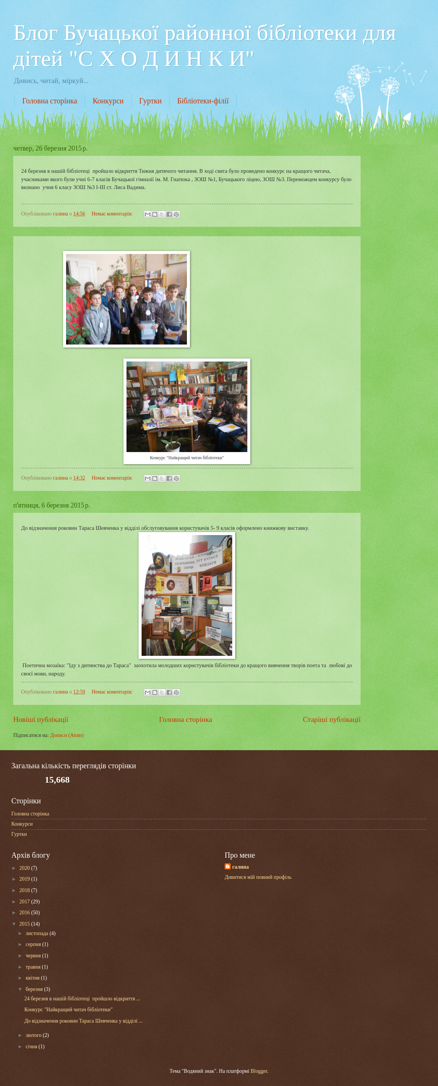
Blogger (259, 1071)
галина (240, 867)
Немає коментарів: (113, 214)
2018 (25, 890)
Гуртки (150, 101)
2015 (25, 924)
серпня (34, 944)
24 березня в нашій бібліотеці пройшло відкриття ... (82, 998)
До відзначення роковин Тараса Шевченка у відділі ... (83, 1021)
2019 (25, 879)
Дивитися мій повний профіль (258, 877)
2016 (25, 912)
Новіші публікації (40, 719)
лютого (34, 1035)
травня (34, 967)
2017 (25, 901)
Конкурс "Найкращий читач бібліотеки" (68, 1009)
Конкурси (108, 101)
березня (35, 989)
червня (34, 955)
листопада (37, 933)
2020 (25, 868)
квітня (33, 978)
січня (32, 1046)
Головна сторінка (49, 101)
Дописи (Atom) (67, 735)
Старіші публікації (332, 719)
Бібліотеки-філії (202, 101)
